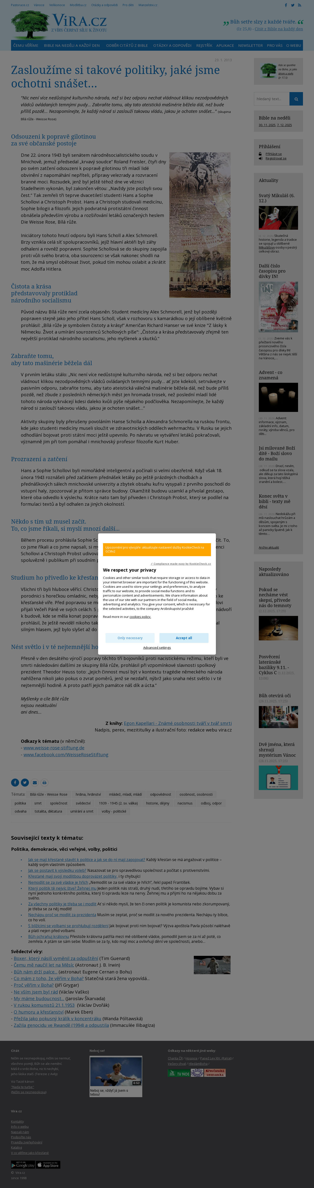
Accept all (184, 638)
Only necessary (130, 638)
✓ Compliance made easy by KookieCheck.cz (181, 563)
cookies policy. (140, 616)
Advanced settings (157, 647)
